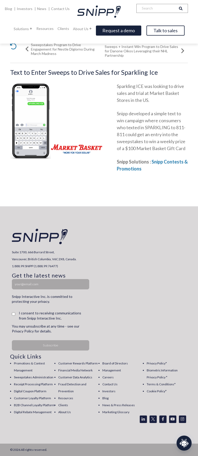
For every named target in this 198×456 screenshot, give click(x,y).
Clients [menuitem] (63, 405)
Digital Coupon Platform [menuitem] (30, 391)
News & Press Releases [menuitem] (118, 405)
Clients (63, 28)
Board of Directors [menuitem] (115, 363)
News (42, 8)
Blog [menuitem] (105, 398)
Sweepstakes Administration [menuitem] (33, 377)
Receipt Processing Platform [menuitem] (33, 384)
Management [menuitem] (111, 370)
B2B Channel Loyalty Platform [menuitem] (34, 405)
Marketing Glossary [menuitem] (115, 412)
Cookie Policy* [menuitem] (157, 391)
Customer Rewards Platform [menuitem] (78, 363)
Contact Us (60, 8)
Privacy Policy (23, 331)
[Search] (155, 8)
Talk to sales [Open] (165, 30)
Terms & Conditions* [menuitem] (161, 384)
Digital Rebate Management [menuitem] (33, 412)
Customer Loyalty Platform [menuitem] (32, 398)
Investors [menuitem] (109, 391)
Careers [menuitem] (108, 377)
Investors (25, 8)
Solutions (23, 29)
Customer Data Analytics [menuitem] (75, 377)
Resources (45, 28)
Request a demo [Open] (118, 30)
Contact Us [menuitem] (110, 384)
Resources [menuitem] (65, 398)
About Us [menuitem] (64, 412)
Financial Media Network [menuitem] (75, 370)
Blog (9, 8)
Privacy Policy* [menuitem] (157, 363)
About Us (82, 29)
